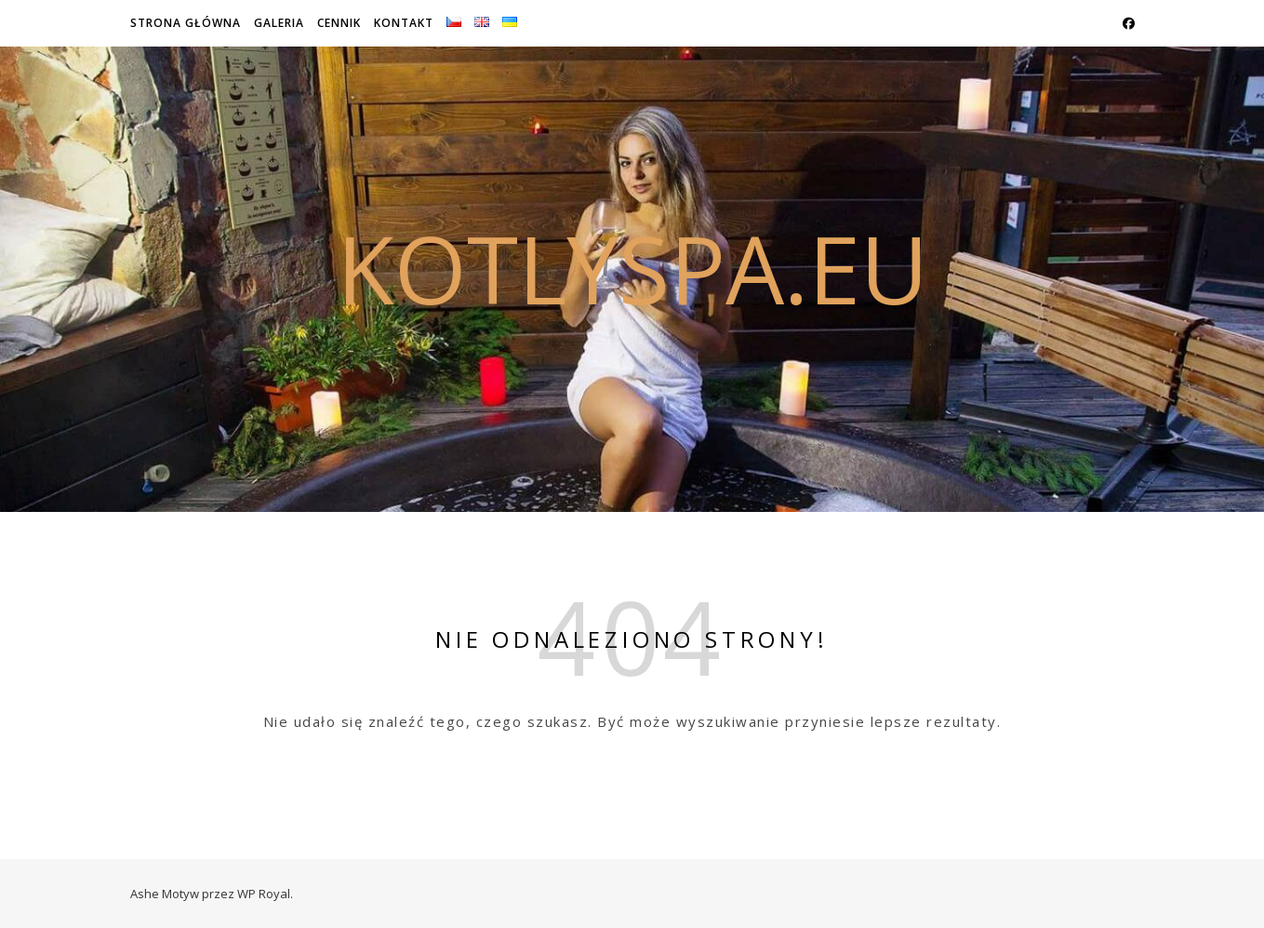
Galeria (279, 23)
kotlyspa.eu (632, 268)
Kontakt (403, 23)
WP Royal (263, 893)
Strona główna (185, 23)
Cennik (339, 23)
